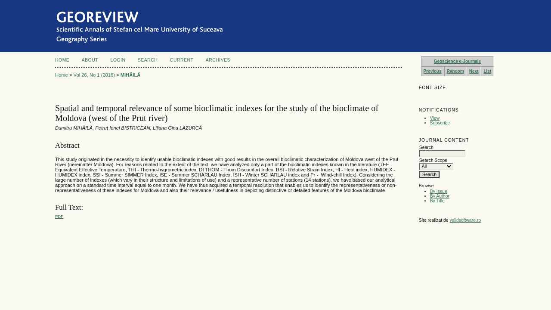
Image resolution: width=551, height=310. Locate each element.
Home (62, 60)
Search (148, 60)
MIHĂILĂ (131, 75)
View (435, 118)
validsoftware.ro (465, 220)
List (487, 71)
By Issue (438, 191)
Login (118, 60)
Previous (433, 71)
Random (455, 71)
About (90, 60)
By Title (437, 200)
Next (474, 71)
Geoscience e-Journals (457, 61)
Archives (218, 60)
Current (181, 60)
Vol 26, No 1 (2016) (94, 75)
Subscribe (440, 123)
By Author (439, 196)
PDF (59, 216)
